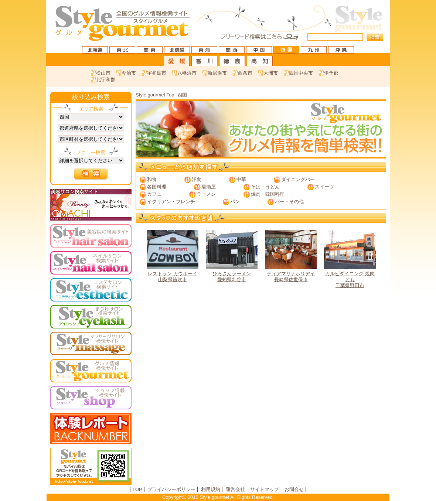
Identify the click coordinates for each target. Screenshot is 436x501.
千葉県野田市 (350, 259)
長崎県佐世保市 (291, 256)
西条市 (245, 73)
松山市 (103, 73)
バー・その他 (289, 201)
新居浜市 (217, 73)
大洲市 (270, 73)
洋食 (196, 179)
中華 (241, 179)
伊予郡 (331, 73)
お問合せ (294, 489)
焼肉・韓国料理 (268, 194)
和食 (152, 179)
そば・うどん (265, 187)
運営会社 (235, 489)
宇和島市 (156, 73)
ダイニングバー (298, 179)
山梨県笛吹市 (172, 256)
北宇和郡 (105, 79)
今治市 (129, 73)
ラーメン (206, 194)
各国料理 (156, 187)
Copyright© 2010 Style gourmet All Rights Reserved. (218, 497)
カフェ (154, 194)
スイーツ (324, 187)
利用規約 (210, 489)
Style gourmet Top (155, 95)
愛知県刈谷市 (232, 256)
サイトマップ (264, 489)
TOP (137, 489)
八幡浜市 (187, 73)
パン (235, 201)
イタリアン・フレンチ (171, 201)
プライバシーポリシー (171, 489)
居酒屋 (208, 187)
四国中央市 (301, 73)
